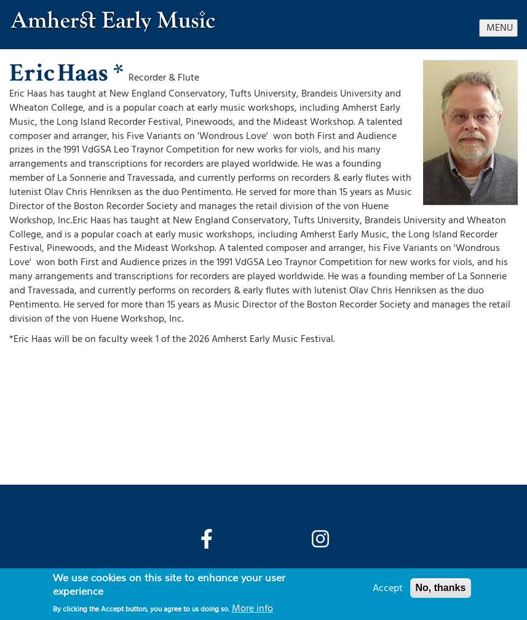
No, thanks (441, 587)
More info (252, 608)
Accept (388, 588)
